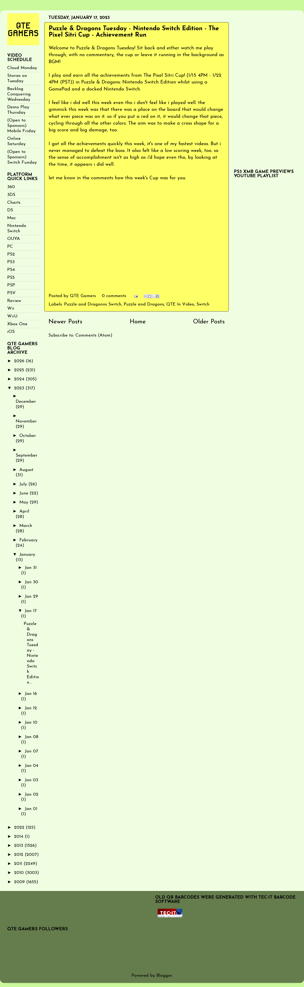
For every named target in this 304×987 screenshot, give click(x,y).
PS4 (11, 270)
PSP (11, 285)
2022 (20, 827)
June (24, 493)
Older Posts (209, 322)
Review (14, 301)
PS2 (11, 254)
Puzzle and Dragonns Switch (92, 304)
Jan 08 (31, 737)
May (24, 502)
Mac (11, 218)
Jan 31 (31, 568)
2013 (19, 846)
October (27, 436)
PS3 (11, 262)
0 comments (114, 296)
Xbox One (17, 324)
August (26, 470)
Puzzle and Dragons (144, 304)
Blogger (164, 975)
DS (10, 210)
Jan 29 (31, 596)
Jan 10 (31, 722)
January (27, 554)
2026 (20, 361)
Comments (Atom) (93, 335)
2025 (20, 370)
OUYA (13, 239)
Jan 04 (31, 766)
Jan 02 (31, 794)
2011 (19, 864)
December (26, 401)
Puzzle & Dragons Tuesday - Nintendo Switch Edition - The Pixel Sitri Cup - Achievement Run (134, 31)
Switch (202, 304)
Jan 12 (31, 708)
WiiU (12, 316)
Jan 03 (31, 780)
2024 (20, 379)
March (25, 526)
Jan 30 (31, 582)
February (28, 540)
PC (10, 246)
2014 (19, 836)
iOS (11, 332)
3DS (11, 195)
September (26, 455)
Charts (13, 202)
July (23, 484)
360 (11, 187)
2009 (20, 882)
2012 (19, 855)
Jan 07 (31, 751)
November (26, 421)
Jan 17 (31, 611)
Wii (10, 308)
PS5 (11, 277)
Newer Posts (65, 322)
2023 (20, 388)
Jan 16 (31, 694)
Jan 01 (31, 809)
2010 (19, 873)
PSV (11, 293)
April (24, 511)
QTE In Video (180, 304)
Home (138, 322)
